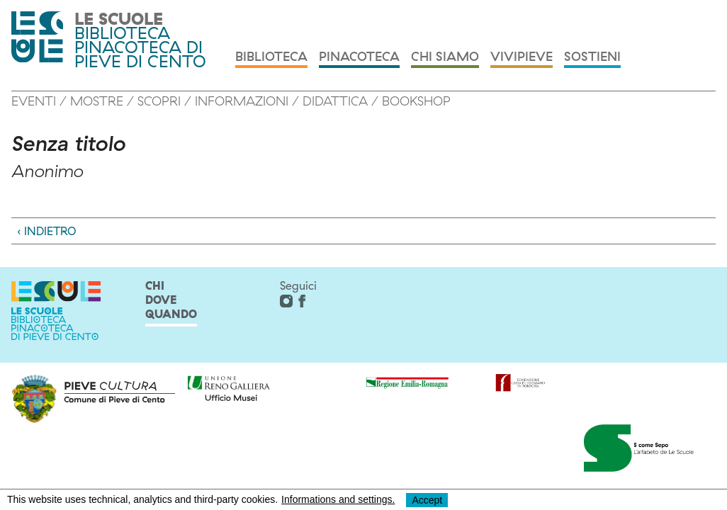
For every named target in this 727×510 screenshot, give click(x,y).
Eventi (33, 101)
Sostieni (592, 57)
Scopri (159, 101)
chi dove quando (171, 299)
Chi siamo (445, 57)
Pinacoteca (359, 57)
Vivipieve (521, 57)
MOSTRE (96, 101)
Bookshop (416, 101)
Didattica (335, 101)
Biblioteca (271, 57)
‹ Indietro (46, 231)
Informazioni (241, 101)
